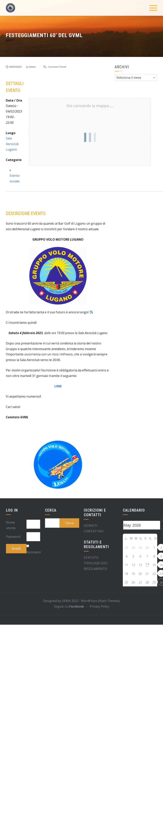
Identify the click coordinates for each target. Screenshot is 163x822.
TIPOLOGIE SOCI (96, 563)
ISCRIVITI (90, 526)
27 (140, 582)
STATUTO (91, 557)
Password (13, 536)
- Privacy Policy (96, 606)
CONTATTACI (94, 531)
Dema (32, 66)
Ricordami (33, 552)
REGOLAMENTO (95, 569)
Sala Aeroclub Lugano (12, 144)
